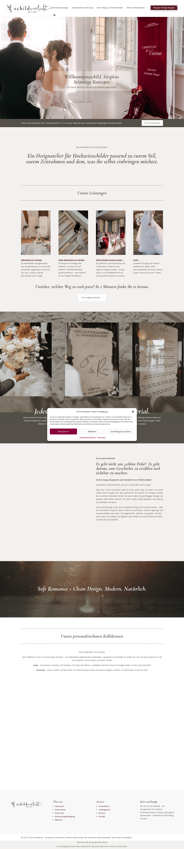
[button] (133, 411)
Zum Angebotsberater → (92, 297)
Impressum (101, 437)
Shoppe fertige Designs (164, 7)
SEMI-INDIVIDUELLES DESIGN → (72, 260)
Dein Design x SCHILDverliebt (110, 8)
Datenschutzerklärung (88, 437)
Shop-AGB (59, 813)
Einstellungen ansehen (121, 431)
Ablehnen (92, 431)
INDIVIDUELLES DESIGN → (32, 260)
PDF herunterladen (152, 123)
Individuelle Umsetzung (82, 8)
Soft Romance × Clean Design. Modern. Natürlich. (92, 589)
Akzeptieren (63, 431)
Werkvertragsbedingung (65, 816)
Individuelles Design (59, 8)
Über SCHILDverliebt (135, 8)
